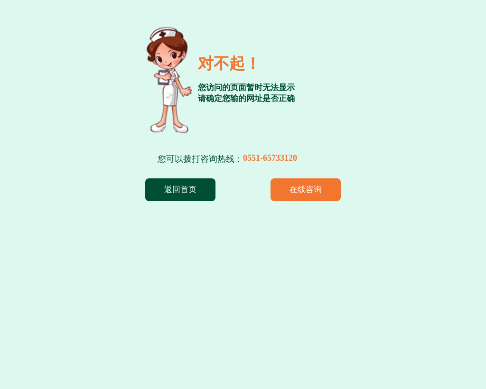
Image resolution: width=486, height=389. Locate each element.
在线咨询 (306, 189)
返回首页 (180, 189)
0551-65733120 (270, 158)
